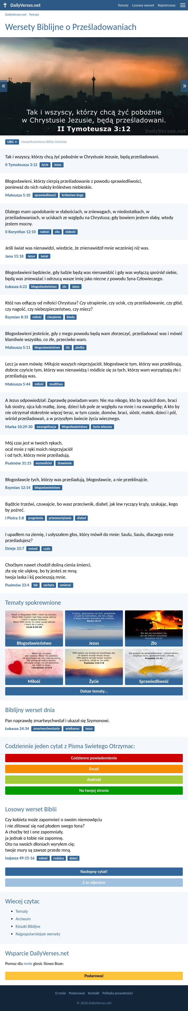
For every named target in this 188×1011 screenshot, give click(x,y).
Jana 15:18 (14, 256)
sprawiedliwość (45, 195)
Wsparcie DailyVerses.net (37, 953)
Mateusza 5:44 (17, 384)
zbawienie (65, 463)
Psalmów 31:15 (18, 463)
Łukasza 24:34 (17, 728)
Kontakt (93, 993)
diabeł (81, 518)
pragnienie (35, 518)
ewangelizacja (46, 427)
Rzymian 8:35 (16, 317)
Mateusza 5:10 (17, 195)
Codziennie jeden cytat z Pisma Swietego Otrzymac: (70, 746)
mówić (33, 549)
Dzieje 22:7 (14, 548)
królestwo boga (72, 195)
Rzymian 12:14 (17, 487)
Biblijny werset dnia (30, 710)
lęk (36, 585)
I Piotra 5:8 (14, 518)
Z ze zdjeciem (94, 882)
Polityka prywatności (117, 993)
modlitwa (55, 384)
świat (44, 256)
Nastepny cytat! (94, 871)
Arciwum (23, 918)
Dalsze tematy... (94, 691)
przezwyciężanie (60, 518)
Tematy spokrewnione (33, 602)
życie (45, 165)
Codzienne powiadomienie (94, 757)
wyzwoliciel (44, 463)
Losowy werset (143, 5)
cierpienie (54, 317)
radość (44, 232)
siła (57, 232)
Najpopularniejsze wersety (38, 933)
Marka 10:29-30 (19, 426)
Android (94, 779)
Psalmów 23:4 (17, 585)
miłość (37, 317)
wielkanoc (72, 728)
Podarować (94, 975)
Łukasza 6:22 (16, 286)
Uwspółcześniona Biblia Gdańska (44, 142)
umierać (65, 585)
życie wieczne (102, 427)
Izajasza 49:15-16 (19, 858)
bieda (71, 317)
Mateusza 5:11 (17, 347)
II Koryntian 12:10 (20, 231)
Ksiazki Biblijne (28, 926)
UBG (12, 142)
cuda (46, 549)
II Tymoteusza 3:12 (21, 164)
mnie (28, 963)
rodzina (58, 858)
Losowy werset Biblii (31, 809)
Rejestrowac (167, 5)
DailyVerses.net (15, 14)
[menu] (183, 7)
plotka (80, 347)
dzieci (74, 858)
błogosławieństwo (44, 287)
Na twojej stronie (94, 790)
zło (64, 287)
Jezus (57, 165)
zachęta (48, 585)
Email (94, 768)
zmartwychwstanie (46, 728)
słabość (70, 232)
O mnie (60, 993)
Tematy (123, 5)
